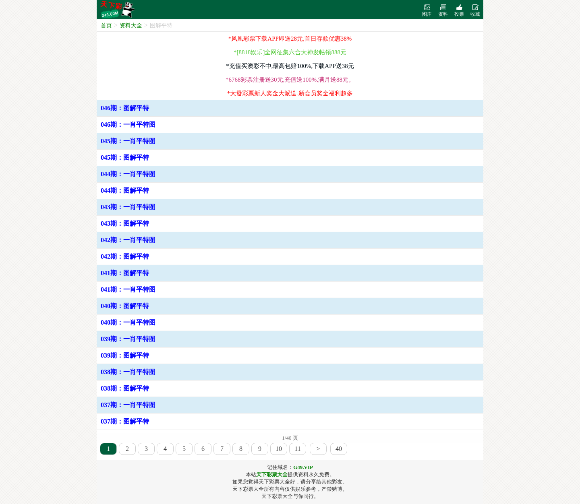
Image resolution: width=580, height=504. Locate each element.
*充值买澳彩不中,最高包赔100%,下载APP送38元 (290, 66)
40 (339, 448)
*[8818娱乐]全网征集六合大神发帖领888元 (290, 52)
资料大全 (131, 26)
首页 (106, 26)
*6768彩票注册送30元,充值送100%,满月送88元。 (290, 79)
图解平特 (161, 26)
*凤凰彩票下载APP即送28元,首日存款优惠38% (290, 38)
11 (297, 448)
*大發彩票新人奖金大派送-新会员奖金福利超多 (290, 93)
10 (279, 448)
